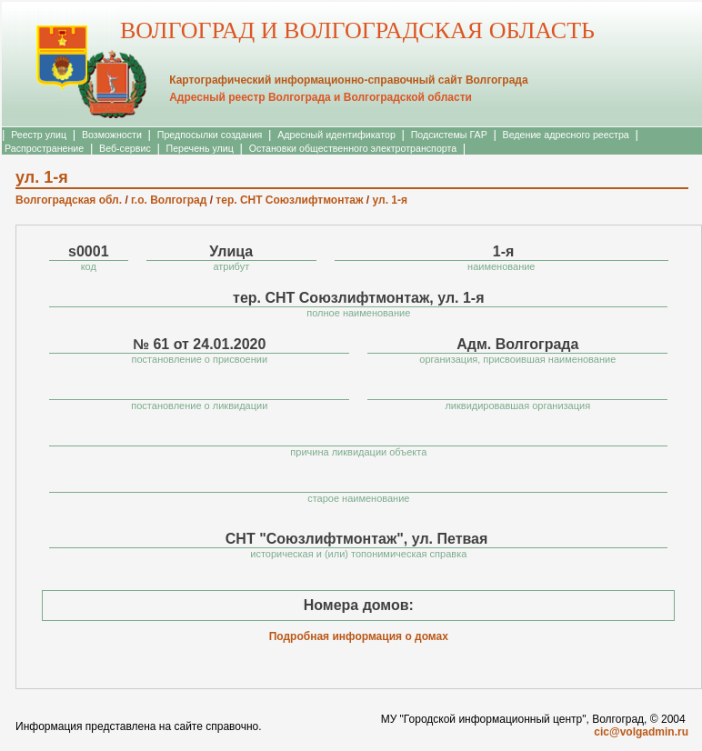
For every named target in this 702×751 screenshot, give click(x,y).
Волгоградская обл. (68, 200)
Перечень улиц (200, 148)
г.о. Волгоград (168, 200)
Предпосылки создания (210, 134)
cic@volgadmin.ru (641, 732)
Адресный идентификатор (336, 134)
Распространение (44, 148)
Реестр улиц (38, 134)
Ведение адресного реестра (566, 134)
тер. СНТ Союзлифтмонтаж (289, 200)
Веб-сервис (125, 148)
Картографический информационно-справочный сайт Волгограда (348, 80)
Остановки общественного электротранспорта (352, 148)
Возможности (112, 134)
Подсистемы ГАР (449, 134)
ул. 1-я (390, 200)
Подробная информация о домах (358, 636)
